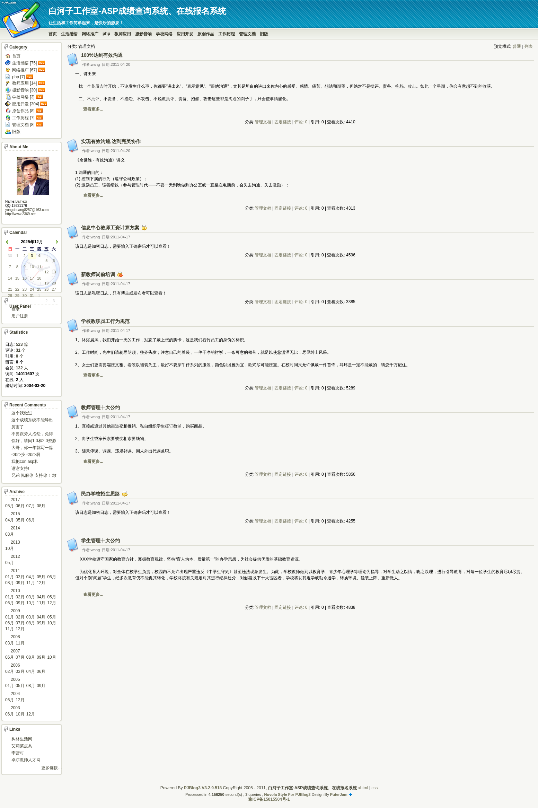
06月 (20, 505)
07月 (30, 505)
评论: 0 (300, 122)
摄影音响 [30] (24, 90)
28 (10, 295)
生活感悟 (69, 34)
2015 (15, 513)
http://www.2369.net (20, 214)
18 (39, 278)
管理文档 (247, 34)
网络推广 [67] (24, 70)
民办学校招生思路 (100, 494)
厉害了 (17, 426)
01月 (9, 576)
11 (39, 267)
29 (17, 295)
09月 (20, 582)
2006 (15, 665)
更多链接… (51, 767)
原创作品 (205, 34)
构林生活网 (21, 739)
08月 (41, 505)
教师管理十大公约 (100, 407)
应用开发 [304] (25, 104)
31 (32, 295)
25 (39, 289)
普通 (517, 46)
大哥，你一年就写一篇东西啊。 (32, 448)
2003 (15, 707)
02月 (20, 597)
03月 (9, 534)
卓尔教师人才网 (26, 759)
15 (17, 278)
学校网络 (164, 34)
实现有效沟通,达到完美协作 (111, 141)
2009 (15, 610)
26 (46, 289)
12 (46, 272)
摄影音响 (143, 34)
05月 (9, 505)
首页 (52, 34)
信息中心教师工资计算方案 (110, 227)
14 (10, 278)
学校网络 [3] (23, 97)
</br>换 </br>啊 (25, 454)
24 (32, 289)
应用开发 (185, 34)
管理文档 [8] (23, 124)
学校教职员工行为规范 (105, 321)
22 (17, 289)
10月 (9, 548)
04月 (9, 520)
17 (32, 278)
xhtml (363, 787)
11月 (30, 582)
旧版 (264, 34)
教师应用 (122, 34)
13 (54, 272)
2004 (15, 693)
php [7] (18, 76)
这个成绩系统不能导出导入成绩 (32, 420)
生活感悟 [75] (24, 63)
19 (46, 283)
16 (25, 278)
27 (54, 289)
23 (25, 289)
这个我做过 (21, 413)
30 (10, 256)
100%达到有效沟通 (102, 55)
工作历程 (226, 34)
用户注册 (19, 316)
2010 (15, 590)
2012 (15, 556)
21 (10, 289)
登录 (15, 309)
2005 (15, 679)
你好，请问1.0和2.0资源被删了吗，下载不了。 (33, 441)
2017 (15, 499)
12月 (41, 582)
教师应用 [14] (24, 83)
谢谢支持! (20, 468)
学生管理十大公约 (100, 540)
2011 (15, 570)
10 (32, 267)
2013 (15, 542)
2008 (15, 636)
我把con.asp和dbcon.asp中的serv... (30, 462)
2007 (15, 651)
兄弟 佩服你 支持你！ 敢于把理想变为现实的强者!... (33, 476)
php (106, 33)
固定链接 (282, 122)
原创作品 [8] (23, 110)
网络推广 (90, 34)
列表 (528, 46)
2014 (15, 528)
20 (54, 283)
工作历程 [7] (23, 117)
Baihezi (21, 201)
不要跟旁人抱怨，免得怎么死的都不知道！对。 (32, 434)
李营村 (17, 752)
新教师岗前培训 (98, 274)
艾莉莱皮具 (21, 746)
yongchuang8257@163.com (26, 210)
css (374, 787)
